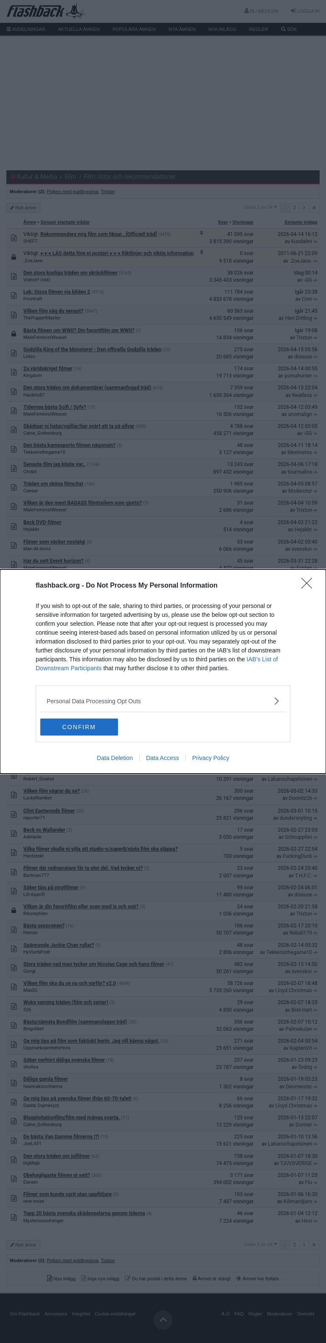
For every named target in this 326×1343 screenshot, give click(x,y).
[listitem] (163, 700)
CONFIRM (80, 727)
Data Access (162, 758)
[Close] (309, 586)
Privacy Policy (210, 758)
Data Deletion (115, 758)
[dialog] (163, 671)
